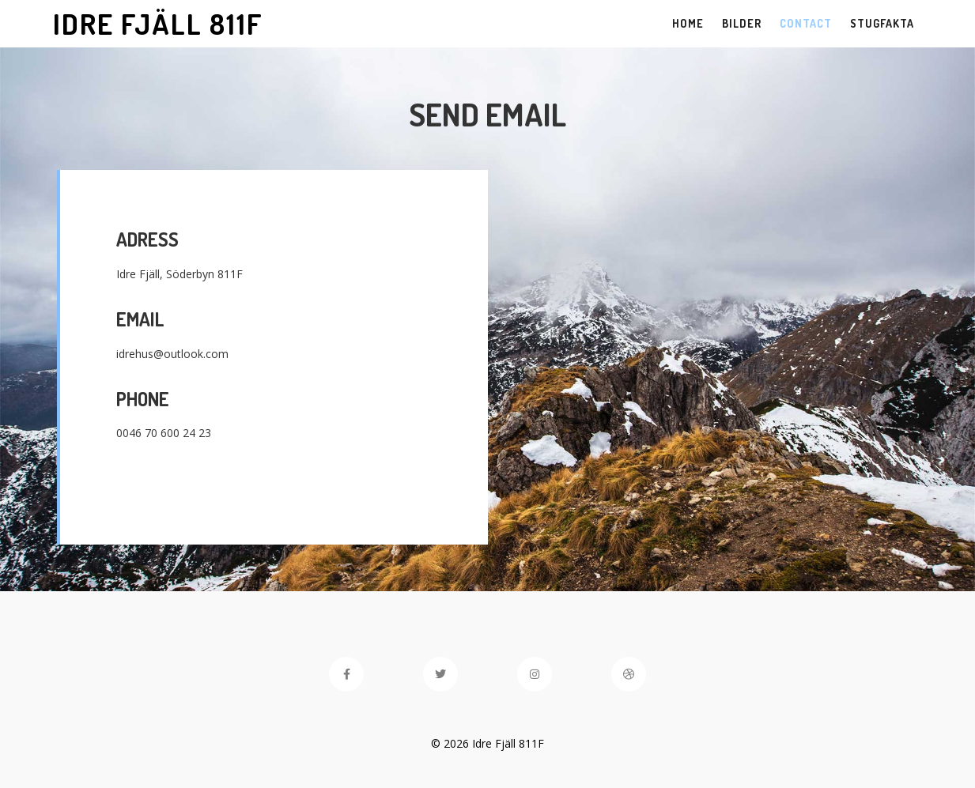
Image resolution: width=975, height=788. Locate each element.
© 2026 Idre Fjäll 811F (487, 743)
